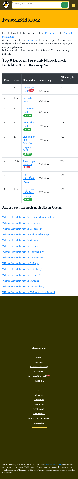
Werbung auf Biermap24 (37, 373)
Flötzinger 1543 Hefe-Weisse (29, 177)
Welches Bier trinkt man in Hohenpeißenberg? (25, 232)
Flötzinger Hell (51, 33)
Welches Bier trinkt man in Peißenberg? (22, 267)
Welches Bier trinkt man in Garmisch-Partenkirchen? (28, 215)
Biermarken (39, 397)
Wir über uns (39, 369)
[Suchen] (64, 5)
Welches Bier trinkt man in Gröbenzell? (22, 227)
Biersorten (31, 39)
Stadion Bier (39, 402)
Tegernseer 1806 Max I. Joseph (28, 192)
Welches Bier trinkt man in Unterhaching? (23, 284)
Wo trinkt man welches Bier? (39, 416)
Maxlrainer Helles (28, 112)
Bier (39, 388)
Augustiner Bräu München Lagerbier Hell (29, 144)
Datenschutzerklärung (39, 364)
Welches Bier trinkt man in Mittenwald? (22, 238)
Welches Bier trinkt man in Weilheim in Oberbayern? (28, 290)
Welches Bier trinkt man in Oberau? (20, 244)
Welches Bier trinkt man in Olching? (20, 261)
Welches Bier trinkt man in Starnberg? (21, 278)
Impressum (39, 359)
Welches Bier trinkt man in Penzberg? (21, 272)
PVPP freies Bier (39, 406)
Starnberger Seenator (29, 162)
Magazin (39, 355)
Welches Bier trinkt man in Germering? (22, 221)
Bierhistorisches (39, 411)
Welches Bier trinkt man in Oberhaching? (23, 250)
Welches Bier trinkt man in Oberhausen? (22, 255)
